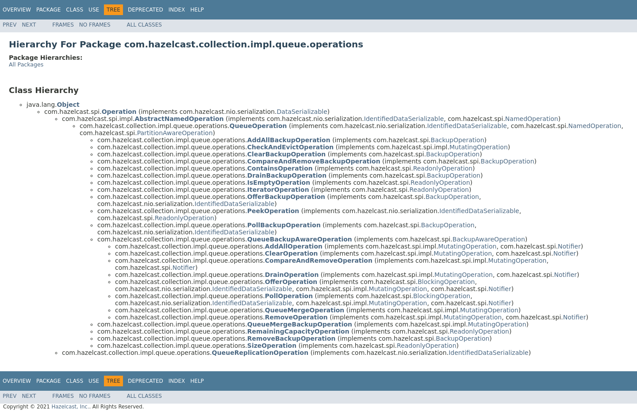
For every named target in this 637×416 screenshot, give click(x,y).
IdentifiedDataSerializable (404, 118)
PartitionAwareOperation (175, 132)
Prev (9, 25)
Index (177, 10)
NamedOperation (531, 118)
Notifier (569, 246)
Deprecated (145, 10)
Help (197, 10)
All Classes (144, 25)
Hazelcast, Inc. (70, 407)
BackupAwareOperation (489, 239)
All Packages (26, 64)
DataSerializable (302, 111)
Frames (63, 25)
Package (48, 10)
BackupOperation (457, 140)
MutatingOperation (478, 147)
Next (29, 25)
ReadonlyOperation (442, 168)
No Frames (95, 25)
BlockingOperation (446, 281)
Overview (17, 10)
